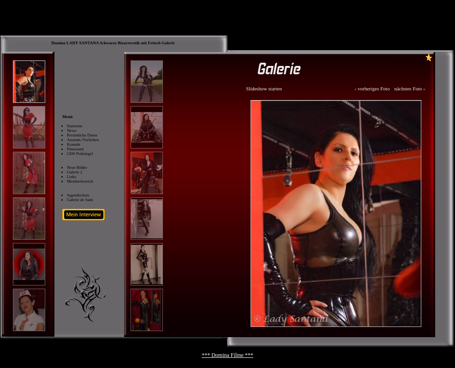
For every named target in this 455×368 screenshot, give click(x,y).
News (72, 130)
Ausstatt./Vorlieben (83, 139)
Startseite (75, 126)
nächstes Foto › (409, 88)
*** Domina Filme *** (227, 355)
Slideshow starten (264, 88)
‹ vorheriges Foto (372, 88)
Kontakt (73, 144)
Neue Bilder (77, 167)
